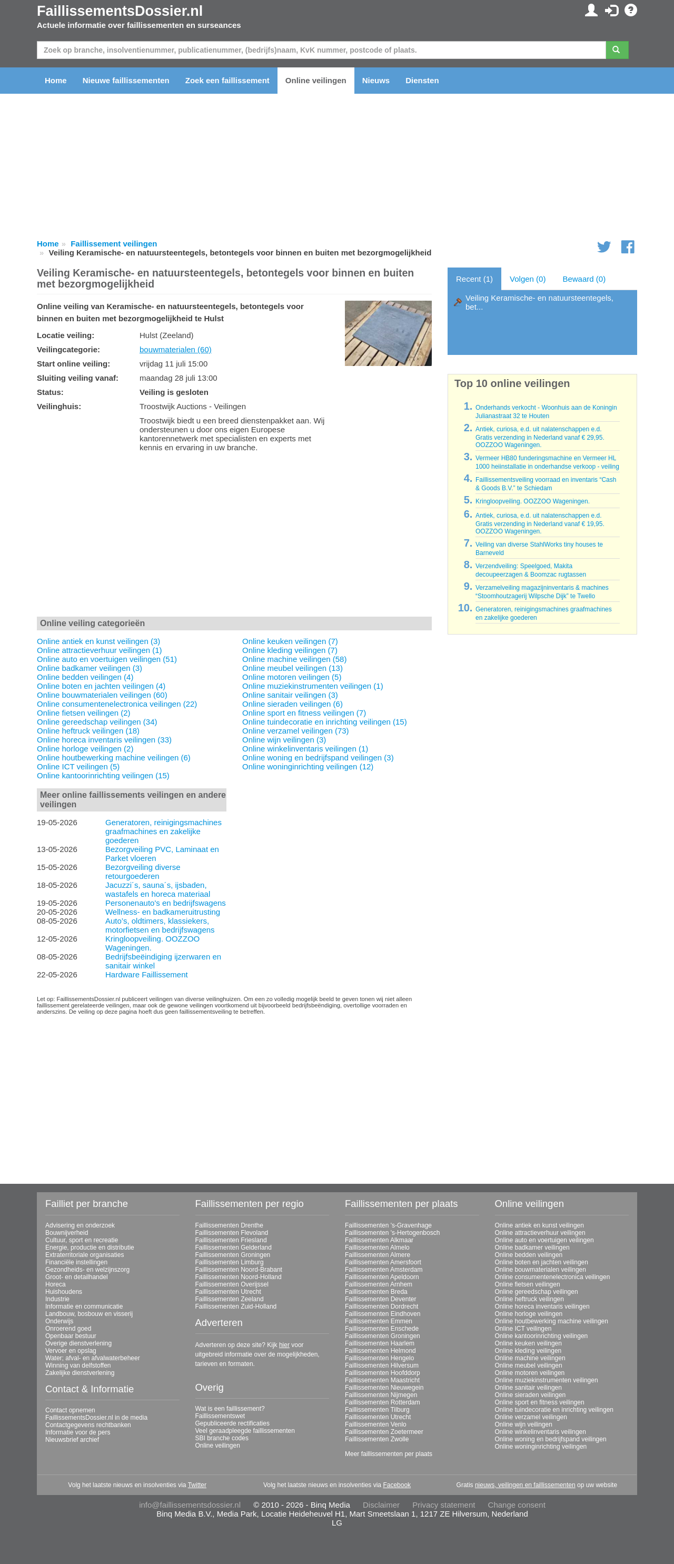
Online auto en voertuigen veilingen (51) (107, 659)
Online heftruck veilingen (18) (88, 730)
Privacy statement (443, 1504)
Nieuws (376, 80)
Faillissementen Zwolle (377, 1439)
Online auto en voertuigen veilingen (544, 1240)
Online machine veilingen (530, 1358)
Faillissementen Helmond (380, 1350)
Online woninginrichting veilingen (541, 1446)
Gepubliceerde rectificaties (232, 1423)
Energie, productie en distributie (89, 1247)
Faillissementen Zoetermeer (384, 1432)
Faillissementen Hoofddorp (382, 1373)
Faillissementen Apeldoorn (382, 1277)
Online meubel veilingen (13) (292, 668)
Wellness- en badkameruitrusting (162, 911)
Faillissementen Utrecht (228, 1291)
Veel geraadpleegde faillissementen (245, 1430)
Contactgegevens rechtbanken (88, 1425)
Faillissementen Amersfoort (383, 1262)
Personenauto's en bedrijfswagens (165, 902)
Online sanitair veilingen (528, 1387)
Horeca (55, 1284)
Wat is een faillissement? (230, 1408)
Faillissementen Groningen (233, 1255)
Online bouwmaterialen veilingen (540, 1269)
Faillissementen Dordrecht (381, 1306)
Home (56, 80)
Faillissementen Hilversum (382, 1365)
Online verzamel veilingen (531, 1417)
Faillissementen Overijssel (232, 1284)
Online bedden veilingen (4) (85, 676)
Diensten (422, 80)
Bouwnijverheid (66, 1232)
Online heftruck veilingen (529, 1299)
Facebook (397, 1485)
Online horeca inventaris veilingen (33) (104, 739)
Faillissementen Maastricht (382, 1380)
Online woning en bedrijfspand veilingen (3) (318, 757)
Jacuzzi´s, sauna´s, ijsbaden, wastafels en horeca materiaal (157, 889)
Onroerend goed (68, 1328)
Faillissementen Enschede (382, 1328)
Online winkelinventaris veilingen (540, 1432)
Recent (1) (474, 278)
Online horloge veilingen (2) (85, 748)
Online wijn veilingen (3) (284, 739)
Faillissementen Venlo (376, 1424)
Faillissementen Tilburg (377, 1409)
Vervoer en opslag (70, 1350)
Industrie (57, 1299)
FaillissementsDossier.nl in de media (96, 1417)
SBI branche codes (222, 1438)
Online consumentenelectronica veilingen (552, 1277)
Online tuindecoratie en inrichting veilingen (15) (324, 721)
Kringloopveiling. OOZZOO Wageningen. (532, 501)
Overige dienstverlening (78, 1343)
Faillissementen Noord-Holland (238, 1277)
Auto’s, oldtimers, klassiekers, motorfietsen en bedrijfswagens (160, 925)
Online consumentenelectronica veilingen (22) (117, 703)
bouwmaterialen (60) (176, 349)
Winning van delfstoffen (78, 1365)
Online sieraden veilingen (530, 1395)
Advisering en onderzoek (80, 1225)
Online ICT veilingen (523, 1328)
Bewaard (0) (584, 278)
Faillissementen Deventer (380, 1299)
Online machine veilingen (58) (294, 659)
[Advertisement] (234, 536)
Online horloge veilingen (529, 1314)
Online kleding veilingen (528, 1350)
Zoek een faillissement (227, 80)
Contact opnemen (70, 1410)
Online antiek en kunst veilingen (539, 1225)
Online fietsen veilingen (527, 1284)
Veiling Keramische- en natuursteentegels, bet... (539, 302)
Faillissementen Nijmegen (381, 1395)
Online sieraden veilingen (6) (292, 703)
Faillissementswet (220, 1416)
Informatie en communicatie (84, 1306)
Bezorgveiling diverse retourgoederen (143, 871)
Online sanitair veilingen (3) (290, 694)
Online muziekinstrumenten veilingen (546, 1380)
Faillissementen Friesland (231, 1240)
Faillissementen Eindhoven (382, 1314)
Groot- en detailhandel (76, 1277)
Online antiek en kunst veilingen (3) (98, 641)
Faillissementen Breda (376, 1291)
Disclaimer (381, 1504)
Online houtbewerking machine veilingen (551, 1321)
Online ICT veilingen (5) (78, 766)
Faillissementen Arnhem (378, 1284)
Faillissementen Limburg (229, 1262)
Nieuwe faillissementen (126, 80)
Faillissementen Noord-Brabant (238, 1269)
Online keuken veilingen (528, 1343)
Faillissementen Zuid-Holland (236, 1306)
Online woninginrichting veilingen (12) (307, 766)
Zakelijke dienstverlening (79, 1373)
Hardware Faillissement (146, 974)
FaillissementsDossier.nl (120, 11)
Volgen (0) (528, 278)
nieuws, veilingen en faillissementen (525, 1485)
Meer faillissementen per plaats (388, 1454)
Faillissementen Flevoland (232, 1232)
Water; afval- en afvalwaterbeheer (92, 1358)
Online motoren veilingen (530, 1373)
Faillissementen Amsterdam (383, 1269)
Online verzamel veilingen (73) (295, 730)
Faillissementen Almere (377, 1255)
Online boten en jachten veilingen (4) (101, 685)
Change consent (517, 1504)
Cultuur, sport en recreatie (81, 1240)
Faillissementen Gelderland (233, 1247)
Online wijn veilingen (523, 1424)
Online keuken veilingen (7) (290, 641)
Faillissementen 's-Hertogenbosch (392, 1232)
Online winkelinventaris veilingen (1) (305, 748)
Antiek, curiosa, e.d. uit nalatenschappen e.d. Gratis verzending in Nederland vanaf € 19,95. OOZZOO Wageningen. (539, 523)
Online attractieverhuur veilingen (540, 1232)
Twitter (197, 1485)
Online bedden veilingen (529, 1255)
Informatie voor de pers (77, 1432)
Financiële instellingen (76, 1262)
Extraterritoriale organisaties (84, 1255)
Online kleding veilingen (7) (290, 650)
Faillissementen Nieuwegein (384, 1387)
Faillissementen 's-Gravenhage (388, 1225)
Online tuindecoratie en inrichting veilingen (554, 1409)
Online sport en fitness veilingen (539, 1402)
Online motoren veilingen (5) (291, 676)
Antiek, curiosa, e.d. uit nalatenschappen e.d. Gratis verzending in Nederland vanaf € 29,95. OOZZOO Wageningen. (539, 437)
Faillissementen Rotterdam (382, 1402)
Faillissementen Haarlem (379, 1343)
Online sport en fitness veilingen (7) (304, 712)
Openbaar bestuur (70, 1336)
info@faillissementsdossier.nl (190, 1504)
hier (284, 1345)
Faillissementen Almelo (377, 1247)
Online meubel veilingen (528, 1365)
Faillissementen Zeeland (229, 1299)
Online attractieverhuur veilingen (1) (99, 650)
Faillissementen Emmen (378, 1321)
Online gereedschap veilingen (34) (97, 721)
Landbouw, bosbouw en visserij (89, 1314)
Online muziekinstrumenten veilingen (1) (312, 685)
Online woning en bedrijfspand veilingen (551, 1439)
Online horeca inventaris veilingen (542, 1306)
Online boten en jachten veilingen (541, 1262)
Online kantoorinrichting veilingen (541, 1336)
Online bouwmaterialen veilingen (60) (102, 694)
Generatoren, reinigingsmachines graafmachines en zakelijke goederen (163, 831)
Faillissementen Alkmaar (379, 1240)
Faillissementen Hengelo (379, 1358)
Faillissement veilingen (114, 243)
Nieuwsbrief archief (72, 1439)
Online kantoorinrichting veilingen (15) (103, 775)
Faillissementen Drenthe (229, 1225)
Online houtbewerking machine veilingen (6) (114, 757)
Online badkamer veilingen (532, 1247)
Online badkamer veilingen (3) (89, 668)
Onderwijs (59, 1321)
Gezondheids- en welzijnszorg (87, 1269)
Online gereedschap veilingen (536, 1291)
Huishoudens (63, 1291)
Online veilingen (315, 80)
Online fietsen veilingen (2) (84, 712)
